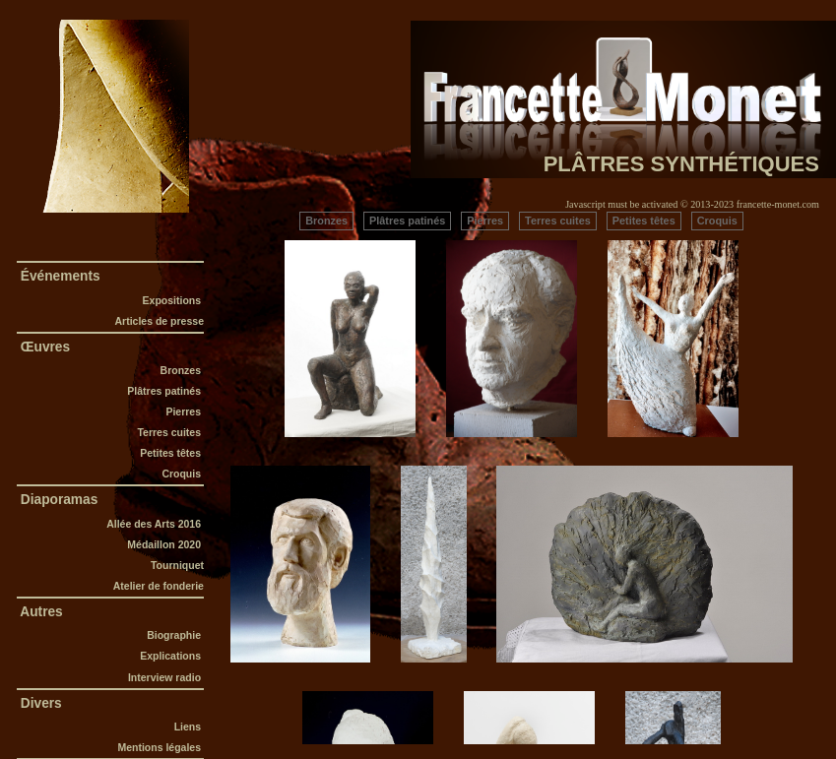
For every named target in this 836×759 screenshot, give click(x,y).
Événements (60, 276)
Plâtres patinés (165, 391)
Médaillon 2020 (165, 544)
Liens (189, 726)
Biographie (175, 635)
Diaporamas (59, 499)
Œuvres (45, 347)
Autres (42, 611)
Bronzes (181, 370)
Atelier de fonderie (158, 586)
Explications (172, 656)
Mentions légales (160, 747)
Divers (41, 703)
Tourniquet (177, 565)
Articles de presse (159, 321)
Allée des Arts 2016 (155, 524)
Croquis (182, 473)
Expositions (172, 300)
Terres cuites (169, 432)
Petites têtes (172, 453)
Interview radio (166, 677)
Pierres (183, 411)
